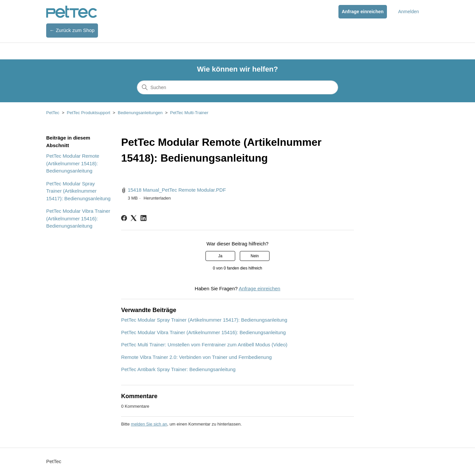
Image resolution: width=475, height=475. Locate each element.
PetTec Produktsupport (89, 112)
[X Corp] (134, 218)
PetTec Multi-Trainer (189, 112)
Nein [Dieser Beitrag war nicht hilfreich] (255, 256)
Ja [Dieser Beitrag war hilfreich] (220, 256)
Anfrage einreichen (363, 11)
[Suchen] (237, 87)
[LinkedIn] (143, 218)
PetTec (52, 112)
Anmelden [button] (408, 11)
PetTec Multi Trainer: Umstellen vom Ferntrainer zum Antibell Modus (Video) (204, 344)
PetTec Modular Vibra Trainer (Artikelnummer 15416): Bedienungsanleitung (78, 218)
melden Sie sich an (149, 424)
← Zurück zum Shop (72, 30)
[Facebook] (124, 218)
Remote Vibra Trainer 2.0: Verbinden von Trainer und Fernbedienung (196, 357)
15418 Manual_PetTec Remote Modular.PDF (177, 190)
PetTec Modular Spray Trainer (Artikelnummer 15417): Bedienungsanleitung (78, 191)
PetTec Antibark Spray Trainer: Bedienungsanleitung (178, 369)
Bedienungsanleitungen (140, 112)
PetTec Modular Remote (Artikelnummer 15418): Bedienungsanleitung (72, 163)
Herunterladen (157, 198)
